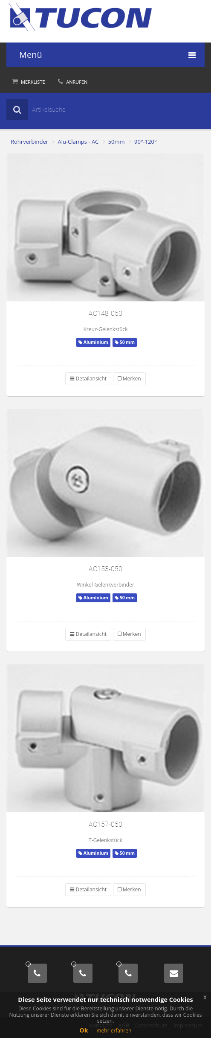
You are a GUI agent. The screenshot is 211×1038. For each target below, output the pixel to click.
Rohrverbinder (29, 141)
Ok (84, 1030)
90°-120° (145, 141)
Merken (129, 378)
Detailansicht (88, 378)
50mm (116, 141)
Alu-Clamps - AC (78, 141)
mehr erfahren (113, 1030)
